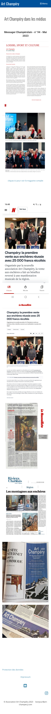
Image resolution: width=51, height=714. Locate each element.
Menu (44, 3)
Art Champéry (10, 3)
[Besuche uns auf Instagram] (46, 693)
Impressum (26, 677)
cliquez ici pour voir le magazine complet (25, 180)
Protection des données (12, 669)
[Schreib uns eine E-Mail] (25, 685)
